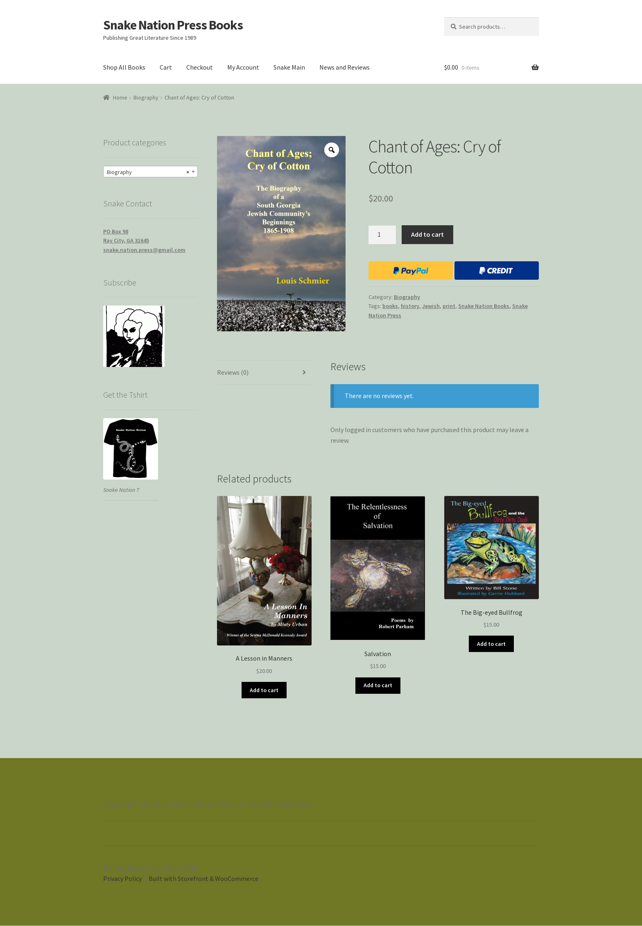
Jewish (431, 306)
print (449, 306)
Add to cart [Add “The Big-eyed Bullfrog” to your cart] (491, 644)
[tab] (264, 373)
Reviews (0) (233, 372)
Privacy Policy (122, 878)
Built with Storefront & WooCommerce (203, 878)
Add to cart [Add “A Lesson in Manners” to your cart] (264, 690)
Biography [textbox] (148, 172)
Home (120, 97)
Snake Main (289, 67)
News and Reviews (344, 67)
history (410, 306)
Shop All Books (124, 67)
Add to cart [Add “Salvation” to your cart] (378, 685)
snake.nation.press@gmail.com (144, 250)
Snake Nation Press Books (173, 25)
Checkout (199, 67)
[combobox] (150, 171)
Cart (166, 67)
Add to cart (427, 234)
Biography (145, 97)
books (390, 306)
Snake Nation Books (483, 306)
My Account (243, 67)
